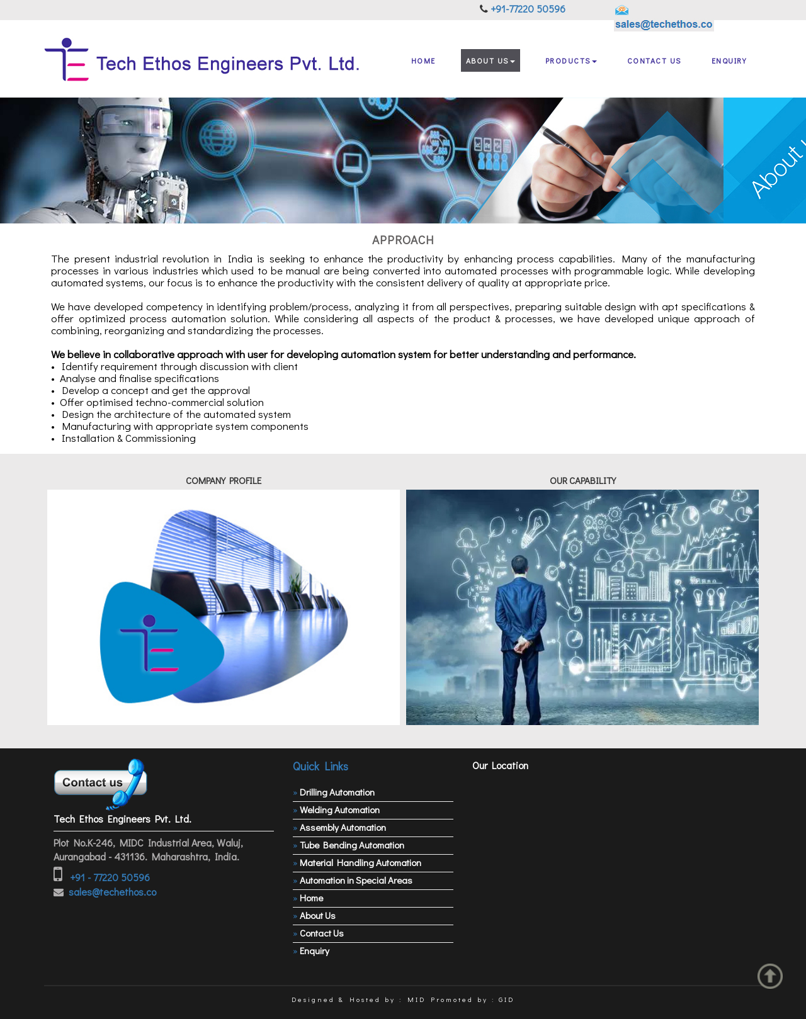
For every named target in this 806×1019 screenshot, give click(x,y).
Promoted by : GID (472, 999)
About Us (490, 60)
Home (423, 60)
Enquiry (729, 60)
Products (571, 60)
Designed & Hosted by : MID (359, 999)
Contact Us (654, 60)
